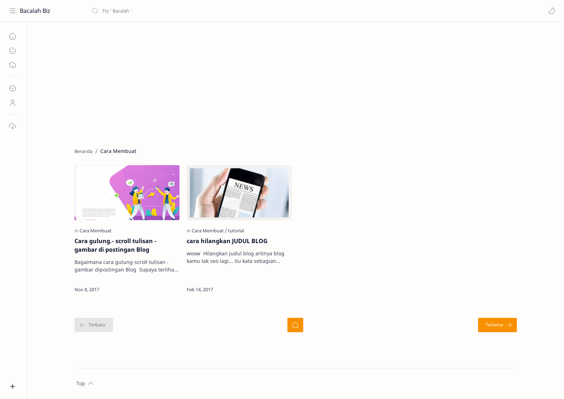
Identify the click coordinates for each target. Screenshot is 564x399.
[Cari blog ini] (149, 10)
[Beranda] (295, 325)
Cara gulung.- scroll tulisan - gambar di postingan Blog (115, 245)
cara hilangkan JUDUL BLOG (227, 241)
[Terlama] (497, 325)
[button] (551, 10)
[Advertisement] (290, 83)
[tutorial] (236, 230)
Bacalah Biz (35, 11)
